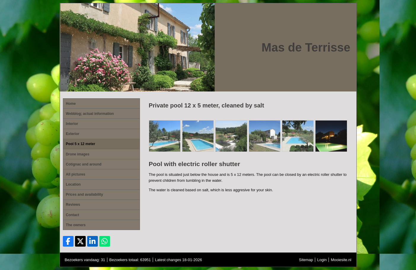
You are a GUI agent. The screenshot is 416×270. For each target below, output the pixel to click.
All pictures (75, 174)
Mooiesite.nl (341, 260)
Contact (72, 215)
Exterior (72, 134)
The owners (76, 225)
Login (322, 260)
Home (71, 104)
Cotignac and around (83, 164)
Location (73, 184)
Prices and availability (84, 194)
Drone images (77, 154)
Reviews (73, 204)
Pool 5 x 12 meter (80, 144)
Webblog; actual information (90, 114)
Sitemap (306, 260)
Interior (72, 124)
